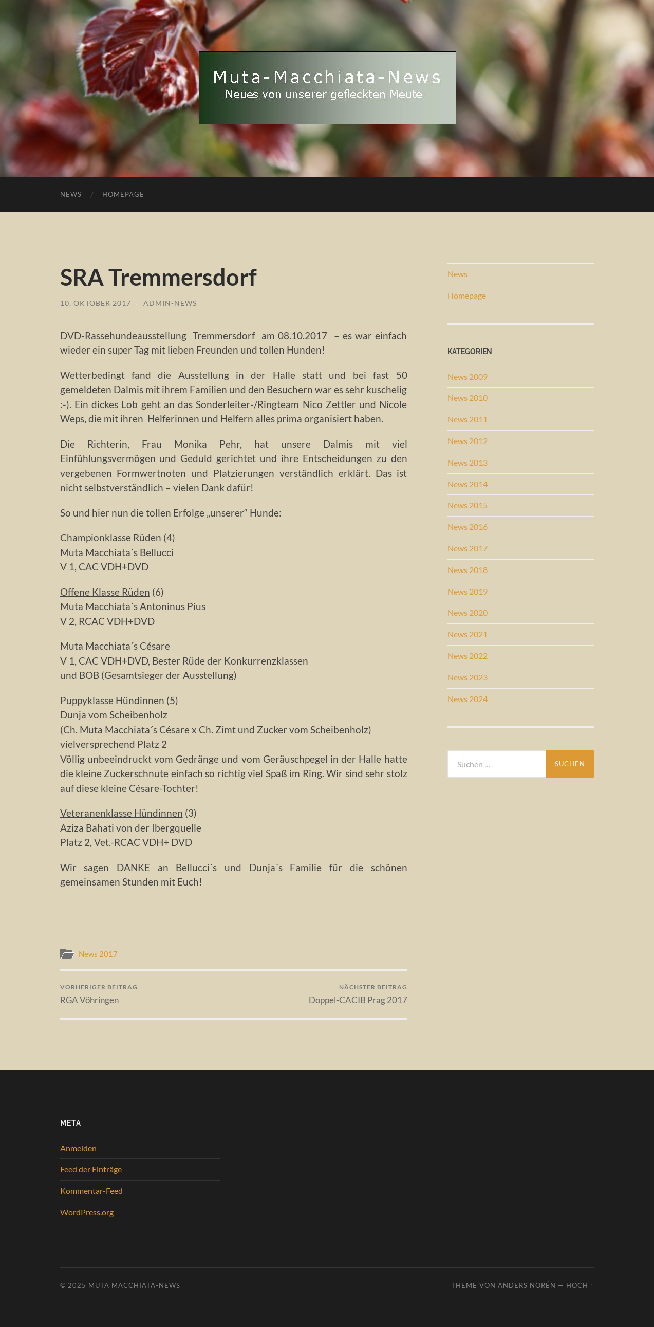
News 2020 (467, 612)
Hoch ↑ (580, 1285)
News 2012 (467, 441)
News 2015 (467, 505)
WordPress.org (87, 1212)
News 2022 (467, 655)
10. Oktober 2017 (95, 303)
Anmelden (78, 1148)
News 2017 (98, 954)
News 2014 (467, 484)
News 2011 (467, 419)
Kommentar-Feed (91, 1190)
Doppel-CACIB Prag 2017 (358, 994)
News (71, 194)
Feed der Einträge (91, 1169)
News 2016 (467, 526)
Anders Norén (527, 1285)
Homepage (123, 194)
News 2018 (467, 570)
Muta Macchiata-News (134, 1285)
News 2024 (467, 699)
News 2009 (467, 376)
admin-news (170, 303)
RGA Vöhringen (99, 994)
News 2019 (467, 591)
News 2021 (467, 634)
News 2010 (467, 397)
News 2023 (467, 677)
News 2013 (467, 462)
